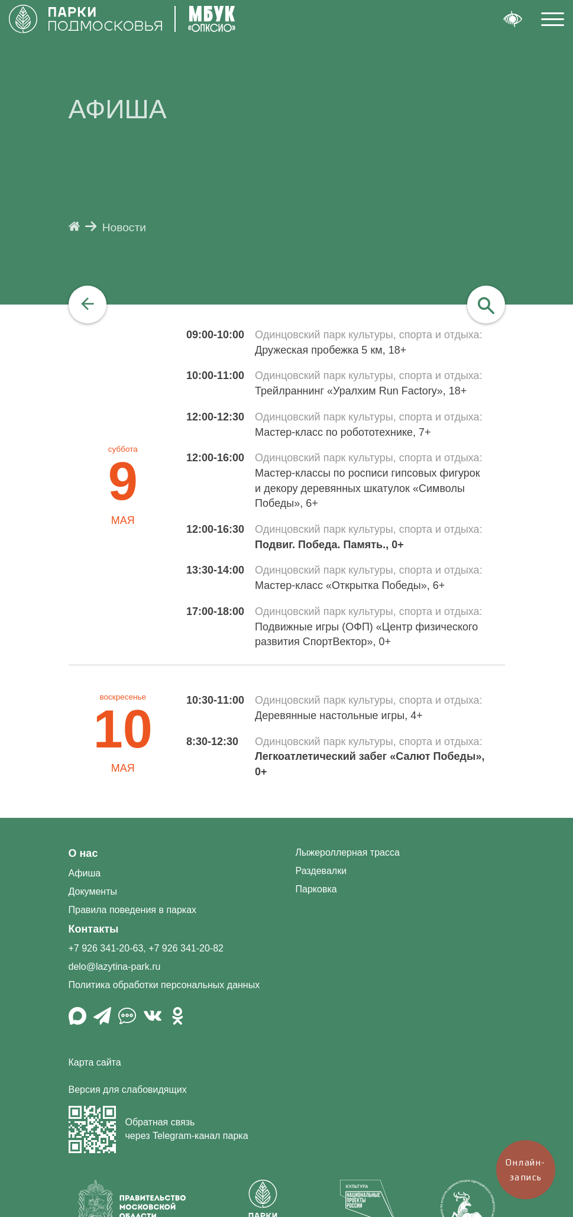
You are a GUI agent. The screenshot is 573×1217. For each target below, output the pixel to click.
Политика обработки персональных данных (164, 985)
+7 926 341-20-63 (106, 948)
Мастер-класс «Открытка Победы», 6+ (350, 585)
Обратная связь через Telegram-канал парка (158, 1129)
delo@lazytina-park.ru (115, 967)
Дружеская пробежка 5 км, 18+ (330, 350)
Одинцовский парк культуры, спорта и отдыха (367, 335)
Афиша (85, 873)
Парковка (316, 889)
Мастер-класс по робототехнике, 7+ (342, 432)
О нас (83, 853)
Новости (124, 227)
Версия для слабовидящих (128, 1090)
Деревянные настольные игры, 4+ (339, 715)
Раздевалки (321, 871)
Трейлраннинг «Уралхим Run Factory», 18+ (361, 391)
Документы (93, 891)
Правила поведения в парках (133, 910)
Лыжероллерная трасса (348, 852)
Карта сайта (95, 1062)
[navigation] (87, 304)
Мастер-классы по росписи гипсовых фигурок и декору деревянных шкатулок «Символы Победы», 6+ (367, 488)
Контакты (94, 929)
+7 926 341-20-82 (186, 948)
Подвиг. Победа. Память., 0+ (329, 545)
